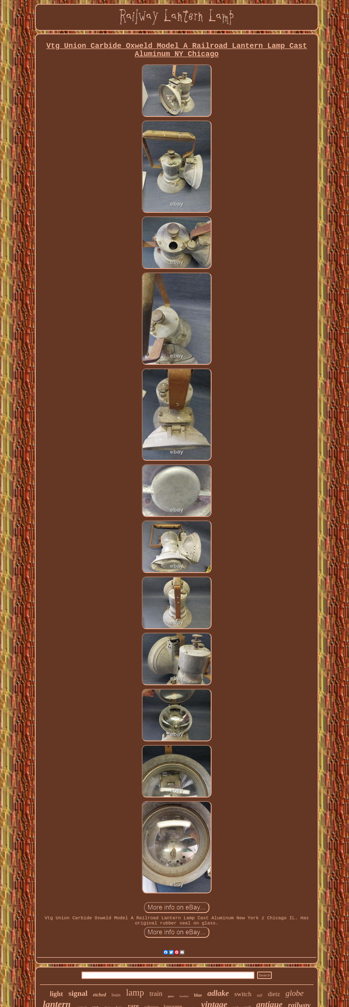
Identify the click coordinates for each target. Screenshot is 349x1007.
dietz (274, 994)
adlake (218, 993)
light (56, 993)
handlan (183, 996)
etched (99, 994)
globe (294, 992)
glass (171, 996)
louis (116, 994)
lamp (135, 992)
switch (242, 993)
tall (259, 995)
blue (198, 995)
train (156, 993)
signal (78, 993)
